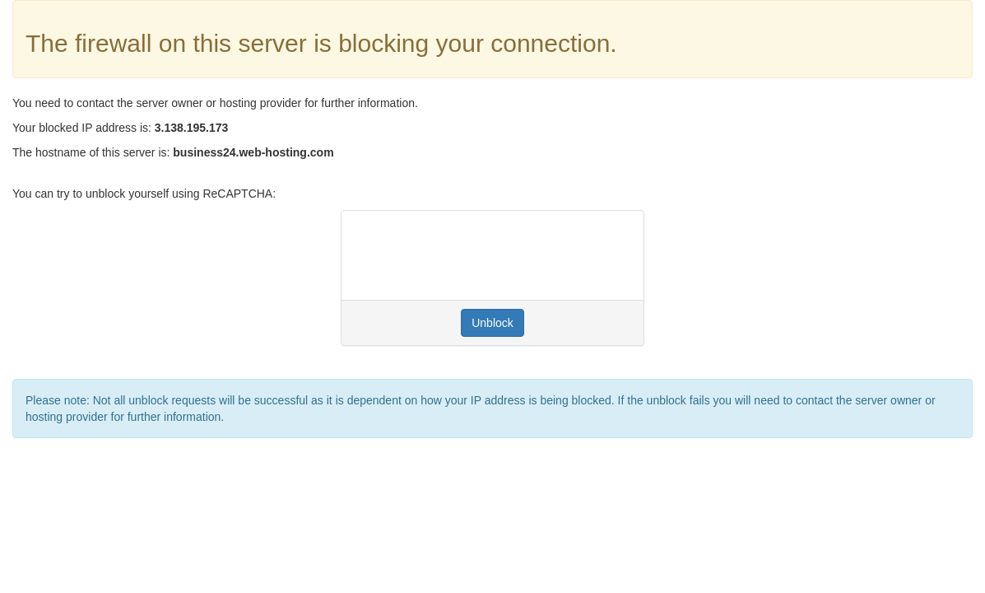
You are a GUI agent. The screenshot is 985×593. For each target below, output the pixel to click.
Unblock (492, 322)
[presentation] (479, 255)
